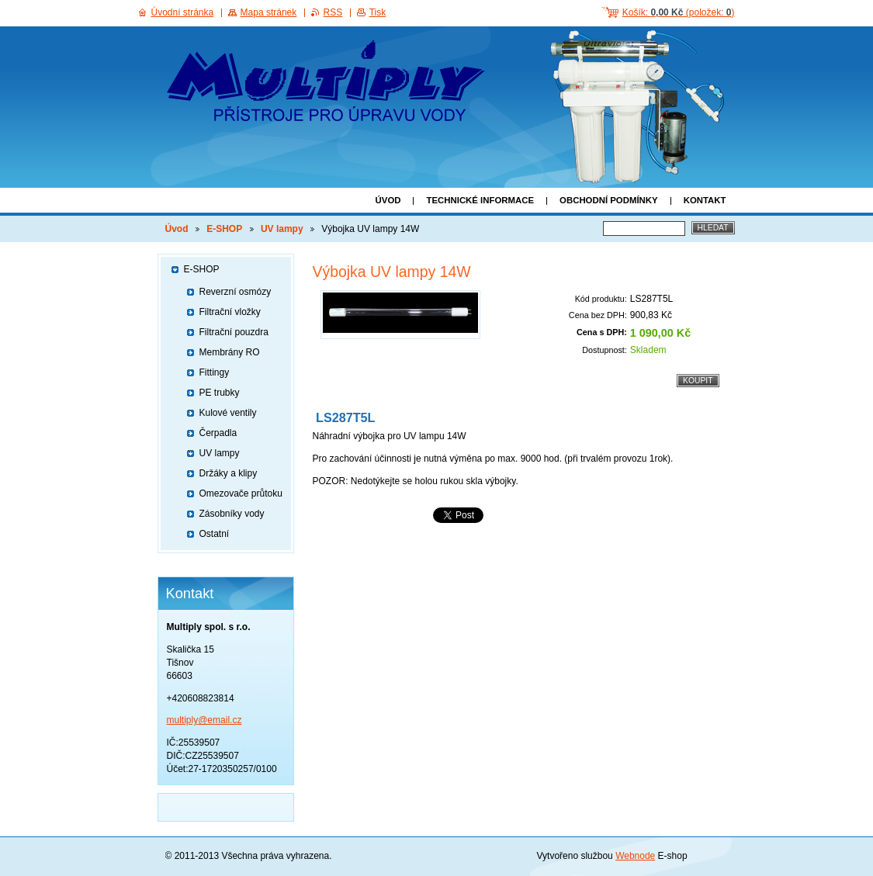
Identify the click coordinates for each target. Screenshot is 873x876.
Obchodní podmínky (608, 200)
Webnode (635, 855)
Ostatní (214, 533)
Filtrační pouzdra (233, 332)
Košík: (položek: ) (678, 12)
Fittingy (214, 372)
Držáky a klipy (228, 473)
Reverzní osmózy (235, 291)
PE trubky (219, 392)
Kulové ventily (228, 412)
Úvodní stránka (182, 12)
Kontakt (705, 200)
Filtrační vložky (230, 311)
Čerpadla (218, 433)
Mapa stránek (269, 12)
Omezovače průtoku (240, 493)
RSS (333, 12)
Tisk (377, 12)
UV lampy (282, 228)
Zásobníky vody (232, 513)
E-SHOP (224, 228)
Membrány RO (229, 352)
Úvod (388, 200)
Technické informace (480, 200)
